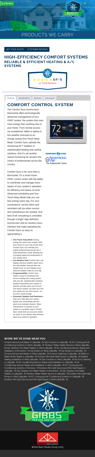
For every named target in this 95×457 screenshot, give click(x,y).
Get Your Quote (15, 49)
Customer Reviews (37, 49)
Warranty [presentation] (37, 98)
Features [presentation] (10, 98)
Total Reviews (47, 83)
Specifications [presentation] (24, 98)
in (24, 342)
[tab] (10, 98)
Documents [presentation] (50, 98)
